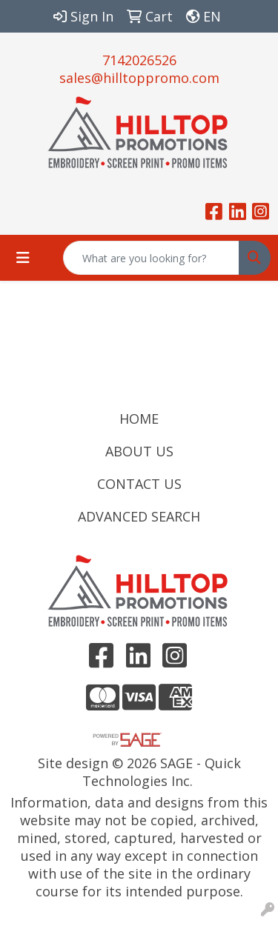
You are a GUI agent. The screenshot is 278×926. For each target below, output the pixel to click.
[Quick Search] (151, 258)
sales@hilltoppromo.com (139, 78)
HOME (139, 418)
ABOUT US (139, 451)
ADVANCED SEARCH (139, 516)
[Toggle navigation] (23, 257)
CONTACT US (139, 484)
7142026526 (139, 60)
